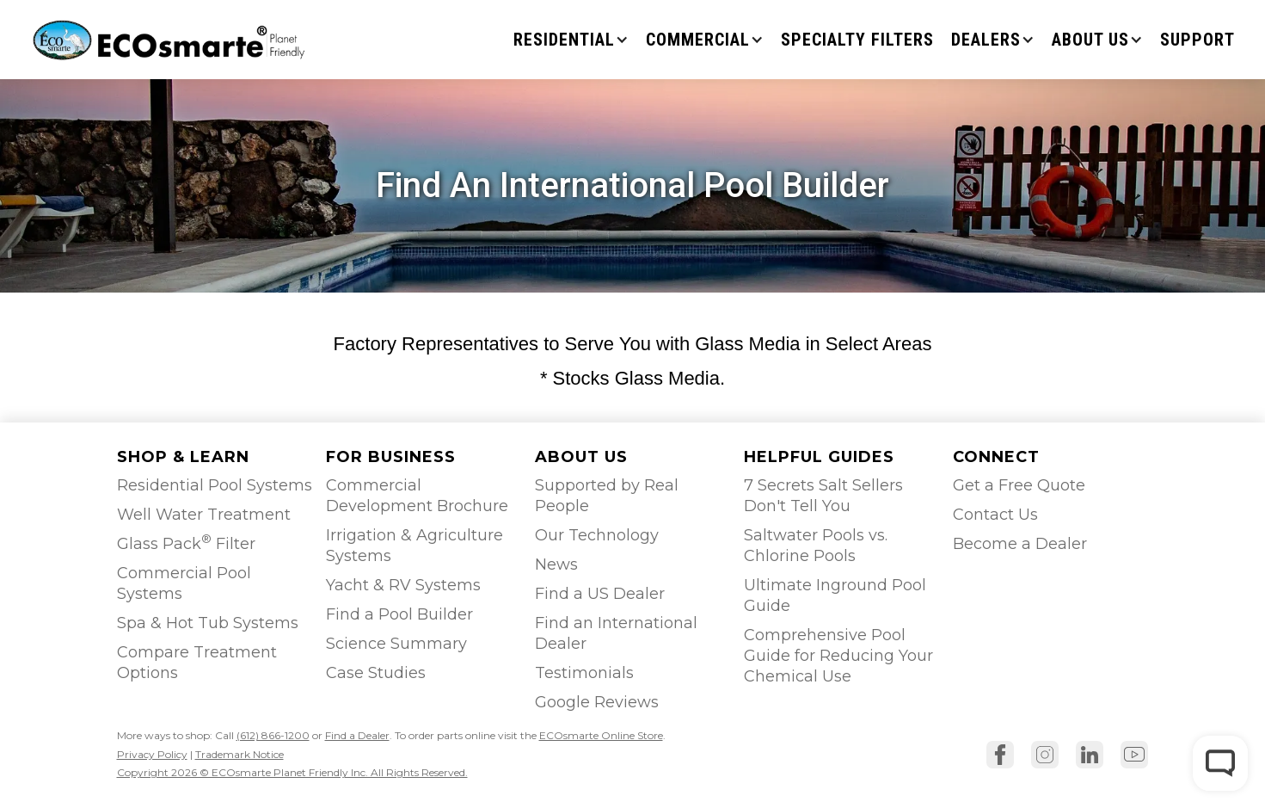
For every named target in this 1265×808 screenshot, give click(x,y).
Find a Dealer (357, 735)
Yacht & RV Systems (403, 585)
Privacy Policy (152, 754)
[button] (571, 39)
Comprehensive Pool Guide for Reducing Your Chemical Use (838, 656)
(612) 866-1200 (273, 735)
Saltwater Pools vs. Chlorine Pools (815, 545)
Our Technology (597, 535)
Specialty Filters (857, 39)
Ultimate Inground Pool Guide (835, 595)
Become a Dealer (1020, 543)
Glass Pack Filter (186, 542)
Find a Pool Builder (399, 614)
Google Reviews (597, 702)
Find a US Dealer (600, 593)
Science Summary (396, 643)
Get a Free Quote (1019, 485)
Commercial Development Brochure (417, 495)
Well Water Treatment (204, 514)
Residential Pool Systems (214, 485)
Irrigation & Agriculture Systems (414, 545)
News (556, 564)
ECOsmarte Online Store (601, 735)
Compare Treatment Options (197, 662)
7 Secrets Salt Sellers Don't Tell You (823, 495)
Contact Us (995, 514)
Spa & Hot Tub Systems (207, 623)
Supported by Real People (607, 495)
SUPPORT (1197, 39)
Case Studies (376, 672)
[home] (170, 39)
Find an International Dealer (616, 633)
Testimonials (584, 672)
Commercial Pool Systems (184, 583)
